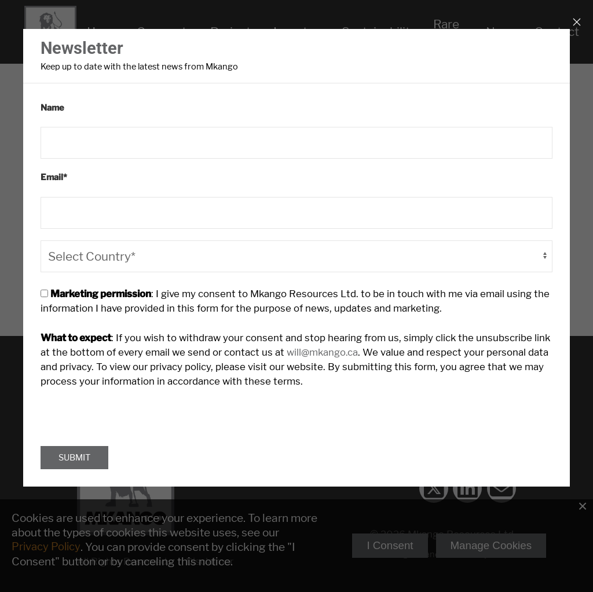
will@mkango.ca (318, 351)
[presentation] (129, 410)
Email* (54, 177)
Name (52, 108)
